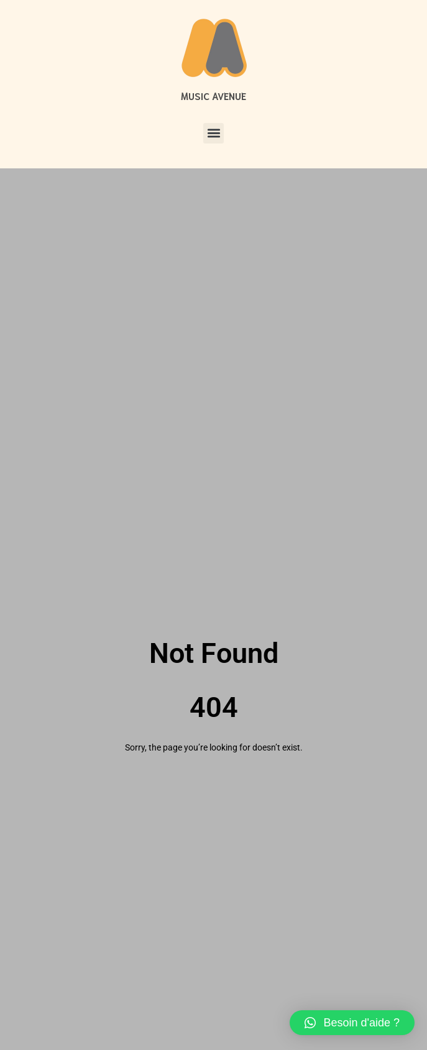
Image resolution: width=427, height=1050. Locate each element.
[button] (213, 133)
